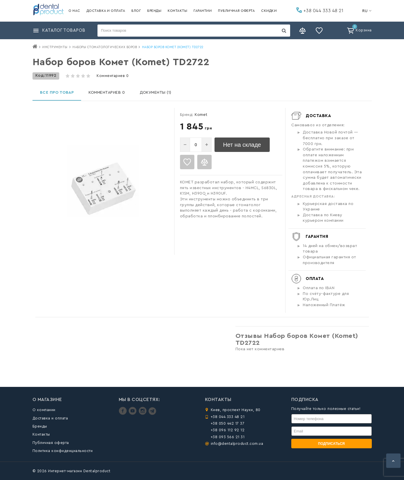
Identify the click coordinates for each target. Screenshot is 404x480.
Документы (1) (155, 93)
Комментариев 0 (113, 76)
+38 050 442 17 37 (228, 423)
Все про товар (57, 93)
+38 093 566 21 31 (228, 437)
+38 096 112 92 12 (228, 430)
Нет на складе (242, 145)
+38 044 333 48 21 (319, 10)
